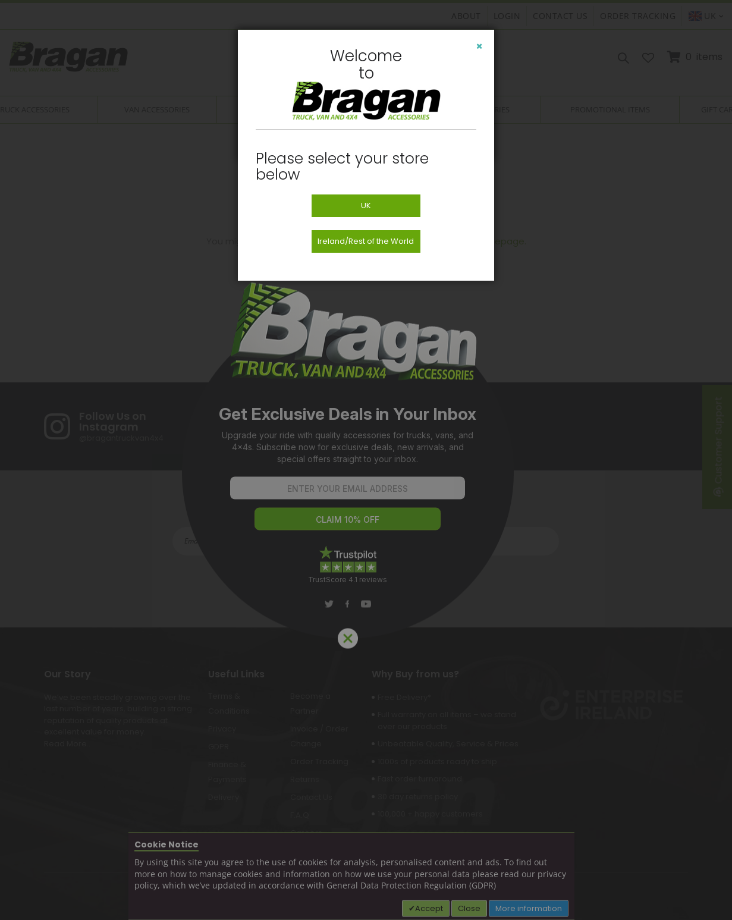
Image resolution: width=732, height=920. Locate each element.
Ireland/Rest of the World (366, 241)
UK (366, 205)
